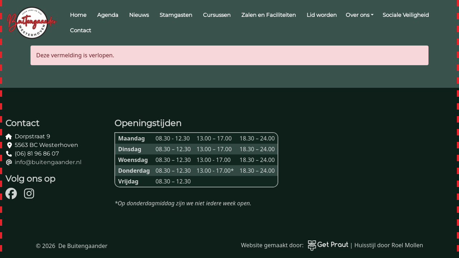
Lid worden (322, 14)
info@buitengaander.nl (48, 162)
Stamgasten (176, 14)
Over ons (357, 14)
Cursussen (217, 14)
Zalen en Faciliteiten (268, 14)
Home (78, 14)
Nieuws (139, 14)
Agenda (107, 14)
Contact (80, 30)
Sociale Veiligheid (406, 14)
